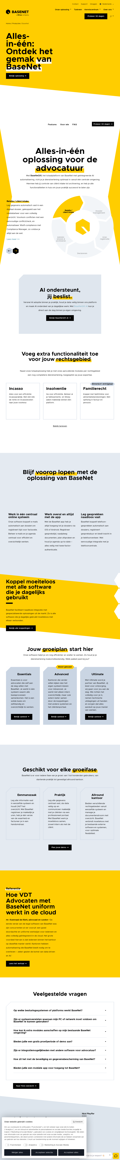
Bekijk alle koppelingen (19, 628)
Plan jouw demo (58, 847)
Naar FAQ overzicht (25, 1086)
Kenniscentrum (91, 10)
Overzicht (78, 1122)
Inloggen (93, 4)
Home (8, 23)
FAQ (74, 125)
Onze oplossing (62, 10)
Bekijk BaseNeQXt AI (58, 318)
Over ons (107, 10)
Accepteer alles (71, 1152)
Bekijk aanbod (20, 717)
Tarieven (78, 10)
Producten (16, 23)
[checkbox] (12, 1145)
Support (84, 4)
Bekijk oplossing (16, 76)
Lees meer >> (13, 239)
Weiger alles (17, 1152)
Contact (75, 4)
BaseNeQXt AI (81, 306)
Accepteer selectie (44, 1152)
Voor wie (64, 125)
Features (52, 125)
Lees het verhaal (16, 963)
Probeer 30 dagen (96, 16)
